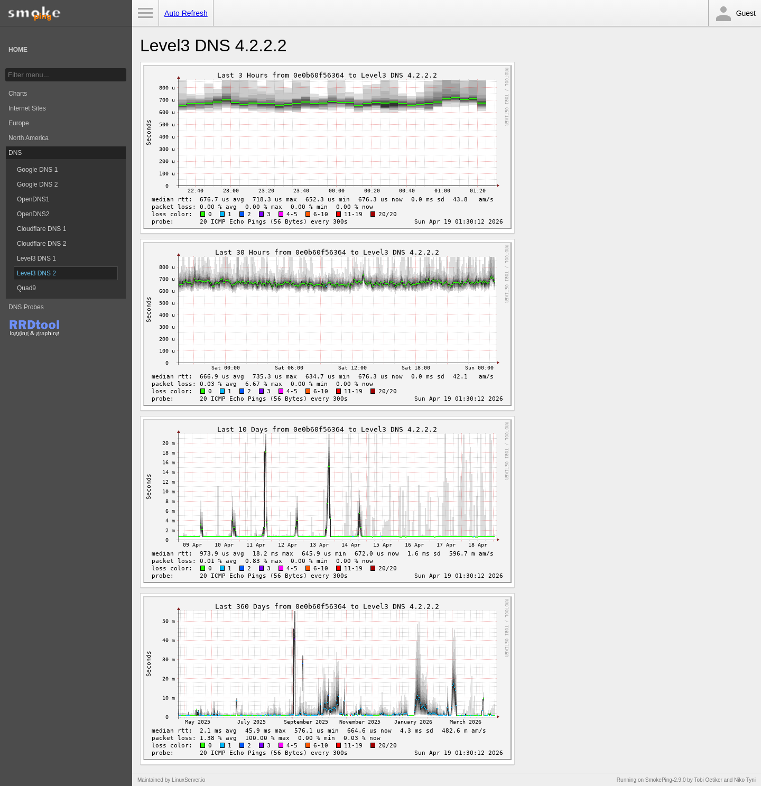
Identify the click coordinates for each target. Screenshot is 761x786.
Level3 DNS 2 (36, 273)
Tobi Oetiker (708, 780)
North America (28, 138)
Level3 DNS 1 (36, 258)
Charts (17, 93)
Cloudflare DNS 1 (41, 229)
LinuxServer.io (188, 780)
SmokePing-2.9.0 (665, 780)
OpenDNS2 (33, 214)
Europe (18, 123)
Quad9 (26, 288)
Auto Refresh (186, 13)
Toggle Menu (145, 13)
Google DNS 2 (37, 184)
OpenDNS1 (33, 199)
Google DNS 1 (37, 169)
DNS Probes (26, 307)
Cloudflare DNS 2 (41, 243)
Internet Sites (27, 108)
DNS (15, 152)
